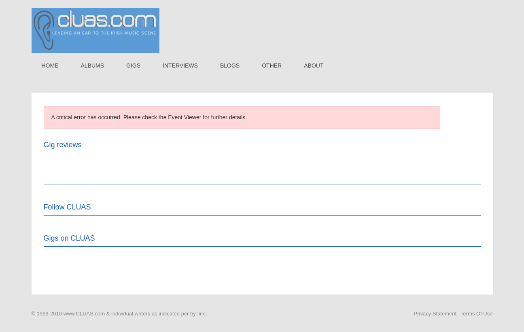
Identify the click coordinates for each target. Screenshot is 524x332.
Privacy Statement (435, 314)
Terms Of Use (476, 314)
